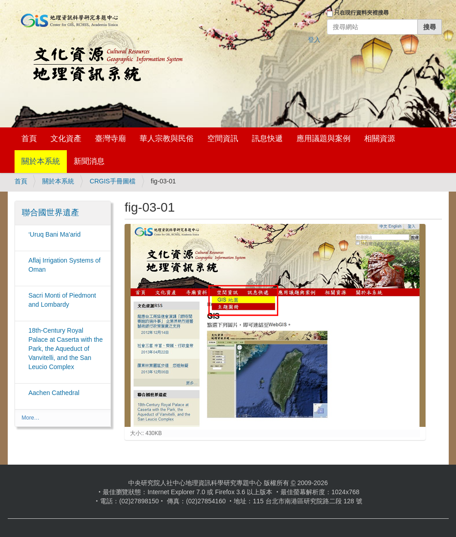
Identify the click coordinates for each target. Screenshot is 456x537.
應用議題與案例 (323, 138)
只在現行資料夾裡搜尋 (361, 13)
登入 (314, 39)
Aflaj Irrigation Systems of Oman (65, 265)
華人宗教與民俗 (167, 138)
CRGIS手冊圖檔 (112, 181)
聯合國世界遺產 (50, 212)
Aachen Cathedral (54, 392)
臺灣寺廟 (110, 138)
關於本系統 (40, 161)
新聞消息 (89, 161)
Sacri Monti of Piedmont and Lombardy (62, 300)
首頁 (29, 138)
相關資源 (379, 138)
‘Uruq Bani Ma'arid (55, 234)
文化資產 (65, 138)
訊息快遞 (267, 138)
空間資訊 (222, 138)
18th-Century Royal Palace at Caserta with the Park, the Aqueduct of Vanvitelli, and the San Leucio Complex (66, 348)
